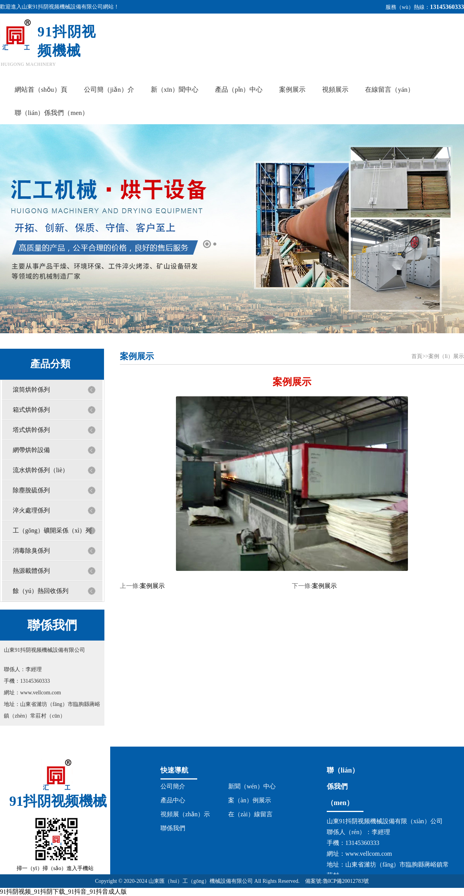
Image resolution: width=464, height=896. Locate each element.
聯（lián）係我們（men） (52, 112)
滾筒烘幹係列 (31, 389)
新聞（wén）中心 (252, 786)
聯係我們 (172, 828)
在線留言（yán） (389, 89)
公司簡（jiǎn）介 (109, 89)
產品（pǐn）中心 (239, 89)
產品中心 (172, 800)
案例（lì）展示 (446, 356)
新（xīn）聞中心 (175, 89)
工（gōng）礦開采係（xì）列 (52, 530)
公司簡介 (172, 786)
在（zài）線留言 (250, 814)
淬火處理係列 (31, 510)
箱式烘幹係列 (31, 409)
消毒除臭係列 (31, 550)
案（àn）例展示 (249, 800)
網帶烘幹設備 (31, 450)
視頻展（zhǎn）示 (185, 814)
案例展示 (292, 89)
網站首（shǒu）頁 (41, 89)
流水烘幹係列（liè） (40, 470)
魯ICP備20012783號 (346, 881)
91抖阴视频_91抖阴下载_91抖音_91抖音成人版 (63, 891)
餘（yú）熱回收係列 (40, 591)
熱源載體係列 (31, 570)
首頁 (416, 356)
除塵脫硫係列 (31, 490)
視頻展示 (335, 89)
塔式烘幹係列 (31, 430)
